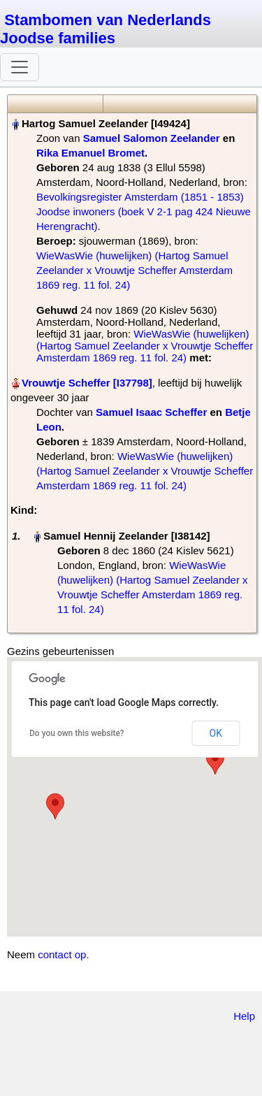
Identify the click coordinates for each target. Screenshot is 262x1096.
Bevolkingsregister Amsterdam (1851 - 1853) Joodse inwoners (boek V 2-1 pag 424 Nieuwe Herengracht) (143, 211)
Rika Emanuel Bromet (90, 153)
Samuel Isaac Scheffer (151, 412)
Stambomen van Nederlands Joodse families (105, 29)
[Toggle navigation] (19, 67)
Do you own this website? (76, 733)
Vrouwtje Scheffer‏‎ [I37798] (87, 383)
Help (244, 1016)
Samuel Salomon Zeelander (151, 138)
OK (216, 733)
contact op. (63, 954)
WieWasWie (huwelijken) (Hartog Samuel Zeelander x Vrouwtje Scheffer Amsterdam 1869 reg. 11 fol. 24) (134, 270)
